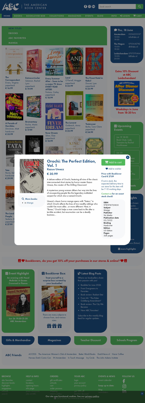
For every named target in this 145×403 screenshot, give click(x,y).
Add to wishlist (113, 168)
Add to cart (113, 162)
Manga (30, 202)
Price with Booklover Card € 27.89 (111, 175)
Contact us (106, 193)
